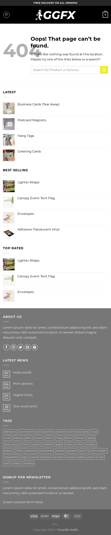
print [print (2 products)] (84, 450)
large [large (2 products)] (58, 444)
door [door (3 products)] (28, 437)
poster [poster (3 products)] (60, 450)
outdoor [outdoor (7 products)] (91, 444)
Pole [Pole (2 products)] (19, 450)
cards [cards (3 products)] (84, 431)
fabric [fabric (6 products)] (49, 437)
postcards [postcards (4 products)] (46, 450)
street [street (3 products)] (70, 457)
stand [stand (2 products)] (34, 457)
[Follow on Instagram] (13, 347)
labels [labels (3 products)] (47, 444)
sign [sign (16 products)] (24, 457)
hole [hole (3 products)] (25, 444)
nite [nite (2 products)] (79, 444)
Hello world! (22, 372)
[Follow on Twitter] (20, 347)
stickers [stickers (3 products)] (58, 457)
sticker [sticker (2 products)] (46, 457)
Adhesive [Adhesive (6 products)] (10, 431)
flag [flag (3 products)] (59, 437)
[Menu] (6, 15)
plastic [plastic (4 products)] (8, 450)
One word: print (25, 406)
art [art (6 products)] (39, 431)
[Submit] (104, 70)
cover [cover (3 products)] (7, 437)
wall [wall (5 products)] (6, 463)
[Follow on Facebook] (6, 347)
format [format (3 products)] (80, 437)
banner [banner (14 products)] (49, 431)
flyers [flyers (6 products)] (68, 437)
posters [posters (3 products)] (72, 450)
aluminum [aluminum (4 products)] (26, 431)
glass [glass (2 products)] (91, 437)
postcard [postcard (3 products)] (31, 450)
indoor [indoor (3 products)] (36, 444)
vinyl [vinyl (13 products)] (100, 457)
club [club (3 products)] (94, 431)
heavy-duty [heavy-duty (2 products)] (11, 444)
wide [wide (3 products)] (16, 463)
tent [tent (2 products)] (91, 457)
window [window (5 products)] (28, 463)
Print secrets (23, 383)
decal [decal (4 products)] (18, 437)
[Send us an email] (27, 347)
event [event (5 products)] (38, 437)
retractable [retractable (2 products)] (11, 457)
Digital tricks (23, 395)
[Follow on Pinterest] (34, 347)
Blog (55, 524)
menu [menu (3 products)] (69, 444)
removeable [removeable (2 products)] (98, 450)
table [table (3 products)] (81, 457)
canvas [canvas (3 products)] (73, 431)
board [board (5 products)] (61, 431)
